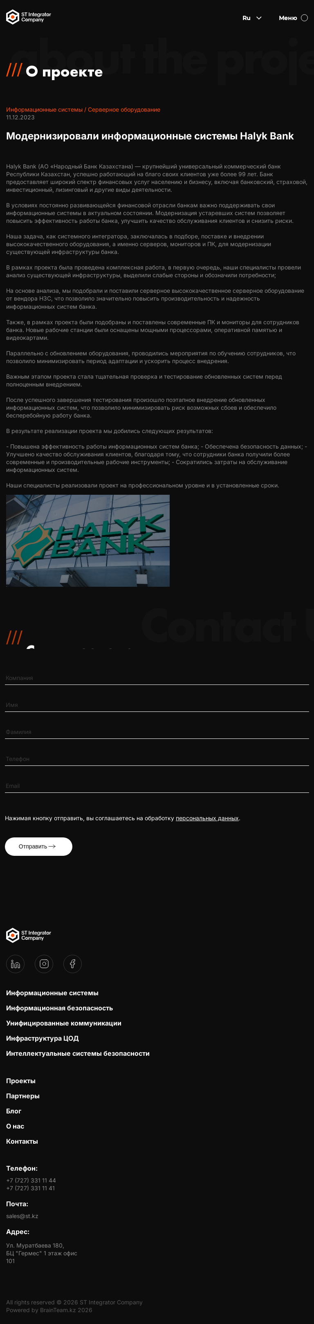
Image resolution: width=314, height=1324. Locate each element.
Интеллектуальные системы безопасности (78, 1053)
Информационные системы (52, 993)
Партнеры (23, 1096)
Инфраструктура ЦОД (42, 1038)
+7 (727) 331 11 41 (30, 1188)
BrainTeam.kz (58, 1309)
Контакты (22, 1141)
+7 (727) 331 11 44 (31, 1180)
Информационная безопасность (59, 1008)
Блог (13, 1111)
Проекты (21, 1081)
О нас (15, 1126)
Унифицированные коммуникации (63, 1023)
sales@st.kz (22, 1215)
